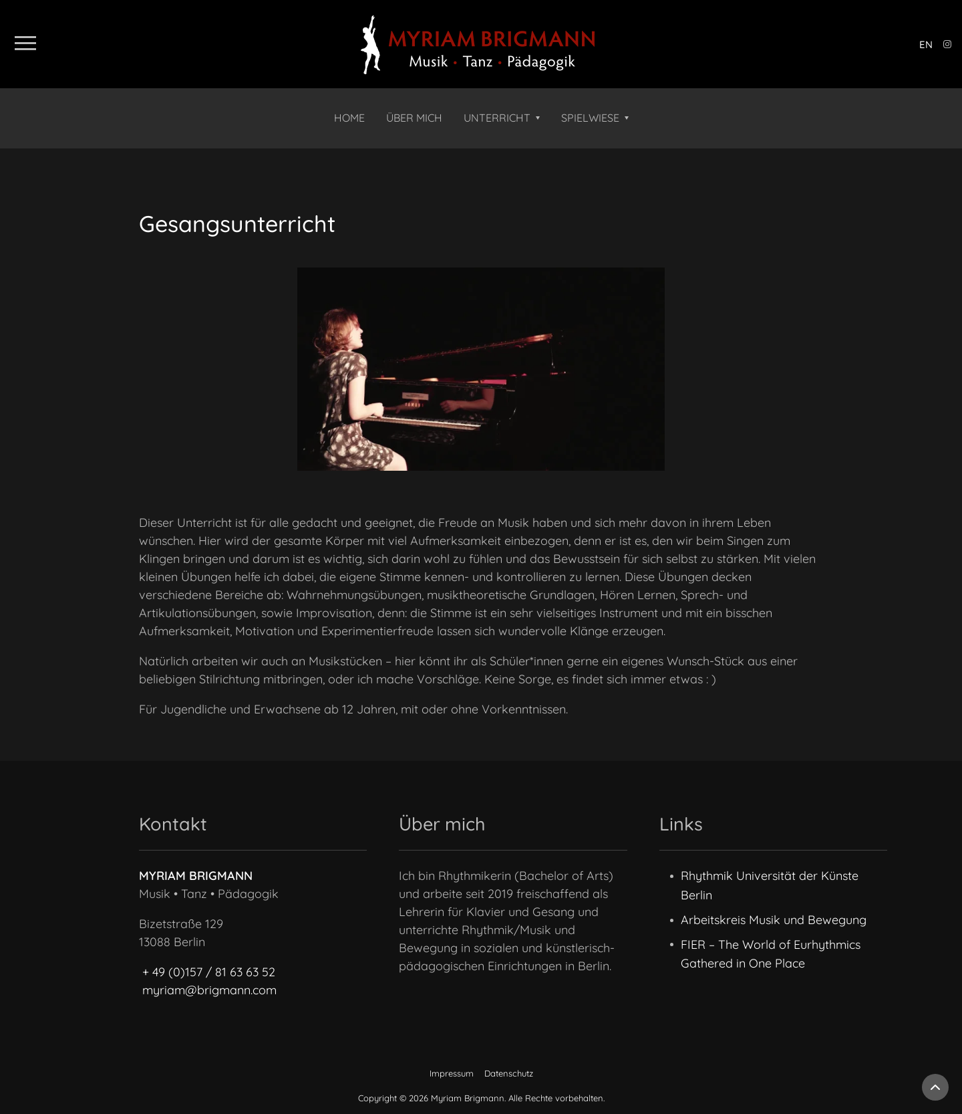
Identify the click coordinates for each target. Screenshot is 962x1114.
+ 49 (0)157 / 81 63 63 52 (208, 972)
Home (349, 117)
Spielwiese (590, 117)
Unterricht (497, 117)
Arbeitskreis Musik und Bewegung (773, 919)
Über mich (414, 117)
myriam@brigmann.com (209, 990)
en (926, 44)
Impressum (452, 1073)
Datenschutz (508, 1073)
